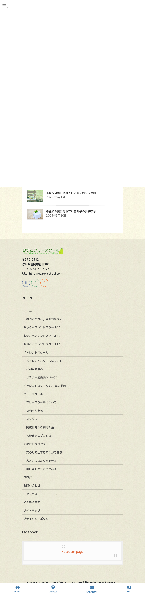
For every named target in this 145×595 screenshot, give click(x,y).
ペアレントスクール (36, 352)
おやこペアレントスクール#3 (42, 344)
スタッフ (31, 419)
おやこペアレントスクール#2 (42, 336)
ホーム (28, 311)
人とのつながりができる (41, 461)
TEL (129, 589)
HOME (17, 589)
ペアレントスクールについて (44, 361)
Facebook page (72, 552)
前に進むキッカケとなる (41, 469)
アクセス (31, 494)
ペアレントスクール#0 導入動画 (45, 386)
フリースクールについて (41, 402)
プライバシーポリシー (37, 519)
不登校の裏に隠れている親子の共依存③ (71, 193)
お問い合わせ (32, 485)
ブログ (28, 477)
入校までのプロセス (38, 436)
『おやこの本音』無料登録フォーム (46, 319)
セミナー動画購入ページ (41, 377)
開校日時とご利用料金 (40, 427)
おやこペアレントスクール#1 (42, 327)
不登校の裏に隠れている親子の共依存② (71, 211)
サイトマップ (32, 510)
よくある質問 (32, 502)
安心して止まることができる (44, 452)
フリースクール (33, 394)
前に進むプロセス (35, 444)
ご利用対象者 (34, 369)
